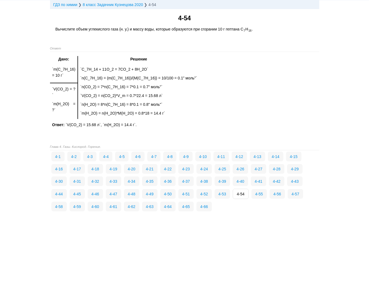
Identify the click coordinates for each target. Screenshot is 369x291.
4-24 (204, 169)
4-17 (77, 169)
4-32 (95, 181)
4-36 (168, 181)
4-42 (277, 181)
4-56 (277, 194)
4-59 (77, 206)
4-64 (168, 206)
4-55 (259, 194)
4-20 (131, 169)
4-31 (77, 181)
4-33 (113, 181)
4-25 (222, 169)
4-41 (258, 181)
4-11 (221, 156)
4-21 (150, 169)
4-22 (168, 169)
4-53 (222, 194)
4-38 (204, 181)
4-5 (121, 156)
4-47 (113, 194)
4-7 (154, 156)
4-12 (239, 156)
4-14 (275, 156)
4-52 (204, 194)
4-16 (59, 169)
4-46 (95, 194)
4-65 (186, 206)
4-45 (77, 194)
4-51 (186, 194)
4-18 (95, 169)
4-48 (131, 194)
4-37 (186, 181)
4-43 (295, 181)
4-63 (150, 206)
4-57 (295, 194)
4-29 (295, 169)
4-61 (113, 206)
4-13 (257, 156)
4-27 (258, 169)
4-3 (90, 156)
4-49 (150, 194)
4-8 (170, 156)
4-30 (59, 181)
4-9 (185, 156)
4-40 (240, 181)
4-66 (204, 206)
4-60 (95, 206)
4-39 (222, 181)
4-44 (59, 194)
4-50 (168, 194)
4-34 (131, 181)
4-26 (240, 169)
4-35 (150, 181)
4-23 (186, 169)
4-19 (113, 169)
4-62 (131, 206)
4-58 (59, 206)
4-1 (58, 156)
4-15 (294, 156)
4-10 (203, 156)
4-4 (106, 156)
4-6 (138, 156)
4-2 (74, 156)
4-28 (277, 169)
